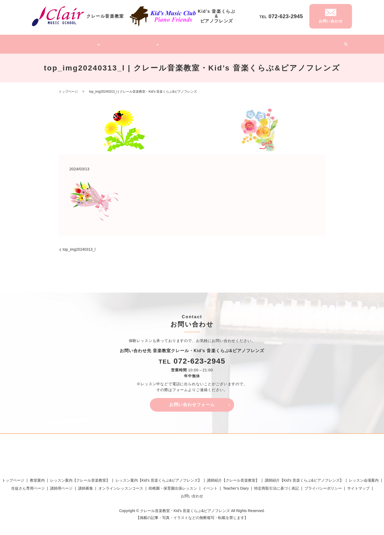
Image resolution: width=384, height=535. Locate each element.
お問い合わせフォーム (192, 401)
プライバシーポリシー (323, 485)
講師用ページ (61, 485)
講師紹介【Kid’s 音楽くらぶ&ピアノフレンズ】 (304, 477)
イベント (330, 42)
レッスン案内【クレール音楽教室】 (80, 477)
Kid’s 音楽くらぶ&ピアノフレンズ (133, 42)
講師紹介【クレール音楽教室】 (233, 477)
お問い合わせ (192, 493)
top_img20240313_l (79, 246)
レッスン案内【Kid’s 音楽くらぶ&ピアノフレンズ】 (158, 477)
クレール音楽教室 (81, 42)
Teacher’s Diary (304, 42)
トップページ (51, 42)
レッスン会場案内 (364, 477)
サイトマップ (358, 485)
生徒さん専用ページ (28, 485)
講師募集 (278, 42)
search (343, 43)
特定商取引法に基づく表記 (276, 485)
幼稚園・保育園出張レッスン (243, 42)
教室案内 (37, 477)
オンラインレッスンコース (192, 42)
